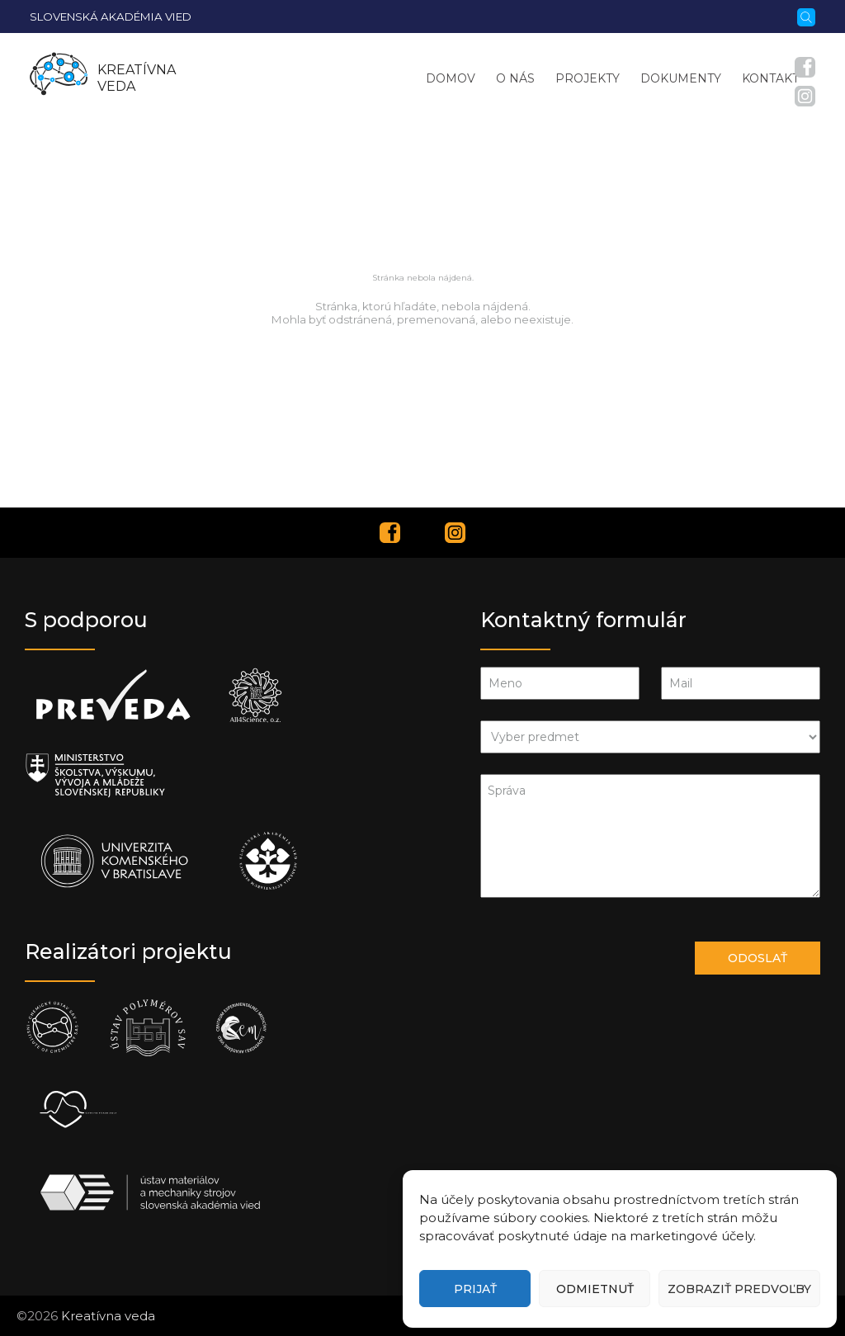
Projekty (587, 78)
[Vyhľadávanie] (806, 15)
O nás (515, 78)
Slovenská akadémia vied (110, 16)
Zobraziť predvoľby (739, 1289)
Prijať (475, 1289)
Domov (450, 78)
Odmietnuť (595, 1289)
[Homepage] (58, 78)
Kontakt (770, 78)
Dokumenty (680, 78)
